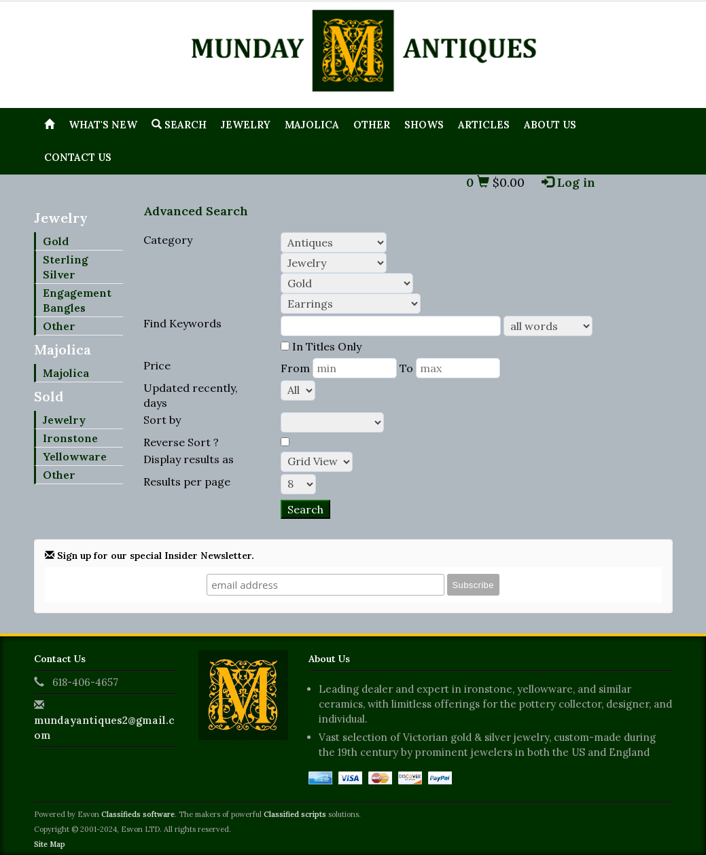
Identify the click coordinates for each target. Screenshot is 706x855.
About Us (550, 124)
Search (179, 124)
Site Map (49, 844)
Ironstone (70, 438)
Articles (484, 124)
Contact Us (77, 157)
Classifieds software (138, 814)
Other (371, 124)
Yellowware (75, 456)
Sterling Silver (65, 267)
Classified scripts (295, 814)
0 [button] (477, 182)
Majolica (312, 124)
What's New (103, 124)
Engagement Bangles (77, 300)
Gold (56, 241)
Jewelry (245, 124)
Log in (568, 182)
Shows (424, 124)
